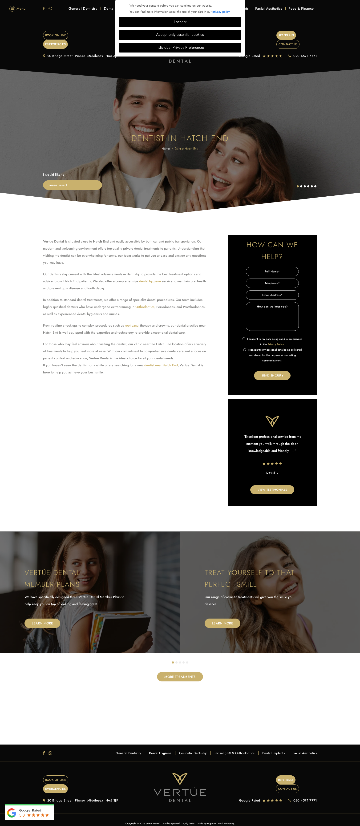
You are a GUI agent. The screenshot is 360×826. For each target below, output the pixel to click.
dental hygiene (150, 272)
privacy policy (221, 11)
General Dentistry (83, 12)
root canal (132, 317)
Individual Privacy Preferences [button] (180, 47)
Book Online (60, 35)
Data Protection (216, 814)
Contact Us (300, 35)
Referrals (267, 35)
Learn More (42, 615)
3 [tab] (180, 655)
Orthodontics (144, 298)
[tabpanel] (90, 585)
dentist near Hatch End (161, 356)
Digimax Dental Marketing (220, 807)
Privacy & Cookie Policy (128, 814)
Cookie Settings (236, 814)
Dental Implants (269, 745)
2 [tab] (176, 655)
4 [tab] (183, 655)
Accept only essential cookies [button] (180, 34)
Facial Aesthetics (268, 12)
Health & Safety (196, 814)
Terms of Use (178, 814)
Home (166, 140)
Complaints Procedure (156, 814)
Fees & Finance (301, 12)
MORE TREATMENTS (180, 669)
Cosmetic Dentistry (182, 745)
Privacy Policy (276, 336)
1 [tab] (173, 655)
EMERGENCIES (97, 35)
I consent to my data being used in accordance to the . (272, 333)
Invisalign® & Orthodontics (227, 745)
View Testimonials (272, 482)
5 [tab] (187, 655)
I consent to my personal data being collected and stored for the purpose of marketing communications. (272, 346)
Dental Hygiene (146, 745)
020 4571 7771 (305, 47)
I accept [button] (180, 21)
